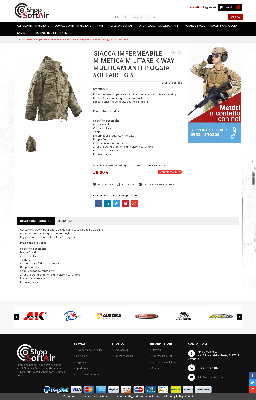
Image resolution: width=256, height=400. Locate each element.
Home (17, 39)
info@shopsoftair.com (211, 377)
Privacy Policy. (175, 396)
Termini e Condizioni (87, 374)
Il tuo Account (121, 350)
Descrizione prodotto (36, 221)
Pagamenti (82, 362)
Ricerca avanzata (123, 356)
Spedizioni (82, 368)
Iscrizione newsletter (163, 362)
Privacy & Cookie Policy (89, 350)
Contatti (156, 368)
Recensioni (65, 221)
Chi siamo (81, 356)
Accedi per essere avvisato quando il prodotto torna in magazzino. (131, 165)
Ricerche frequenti (162, 356)
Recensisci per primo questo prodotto (115, 195)
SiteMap (156, 350)
